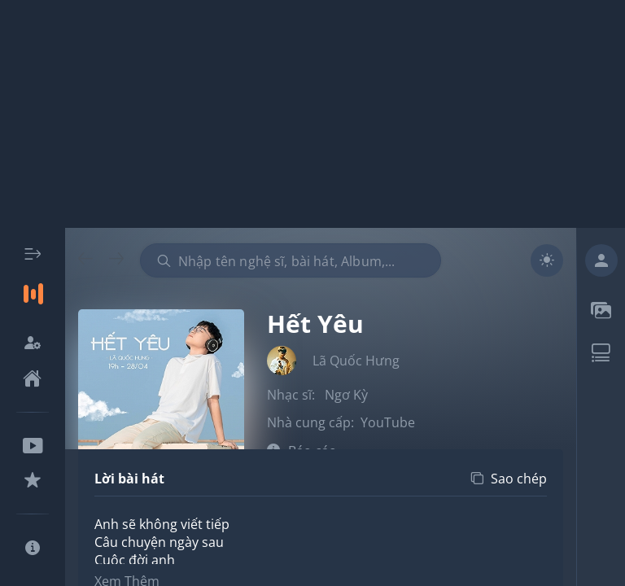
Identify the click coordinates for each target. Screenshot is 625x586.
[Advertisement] (312, 114)
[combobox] (290, 260)
